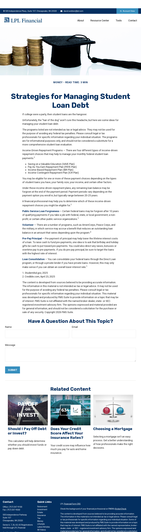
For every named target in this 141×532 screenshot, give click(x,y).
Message (10, 336)
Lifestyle (41, 516)
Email (75, 318)
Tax (38, 510)
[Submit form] (12, 361)
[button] (80, 12)
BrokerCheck (120, 500)
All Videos (41, 521)
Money (40, 513)
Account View (127, 3)
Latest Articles (43, 519)
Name (8, 318)
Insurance (41, 507)
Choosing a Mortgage (112, 420)
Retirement (42, 498)
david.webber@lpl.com (71, 3)
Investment (42, 501)
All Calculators (43, 524)
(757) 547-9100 (15, 499)
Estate (40, 504)
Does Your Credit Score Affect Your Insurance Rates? (67, 425)
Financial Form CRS (72, 495)
